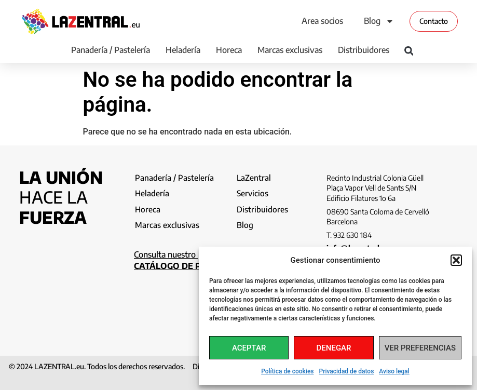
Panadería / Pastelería (110, 50)
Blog (379, 21)
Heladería (183, 50)
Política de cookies (287, 371)
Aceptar (249, 348)
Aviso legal (394, 371)
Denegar (334, 348)
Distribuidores (363, 50)
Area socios (322, 21)
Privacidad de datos (346, 371)
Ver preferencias (420, 348)
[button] (456, 260)
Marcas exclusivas (289, 50)
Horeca (229, 50)
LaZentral (254, 177)
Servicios (253, 194)
